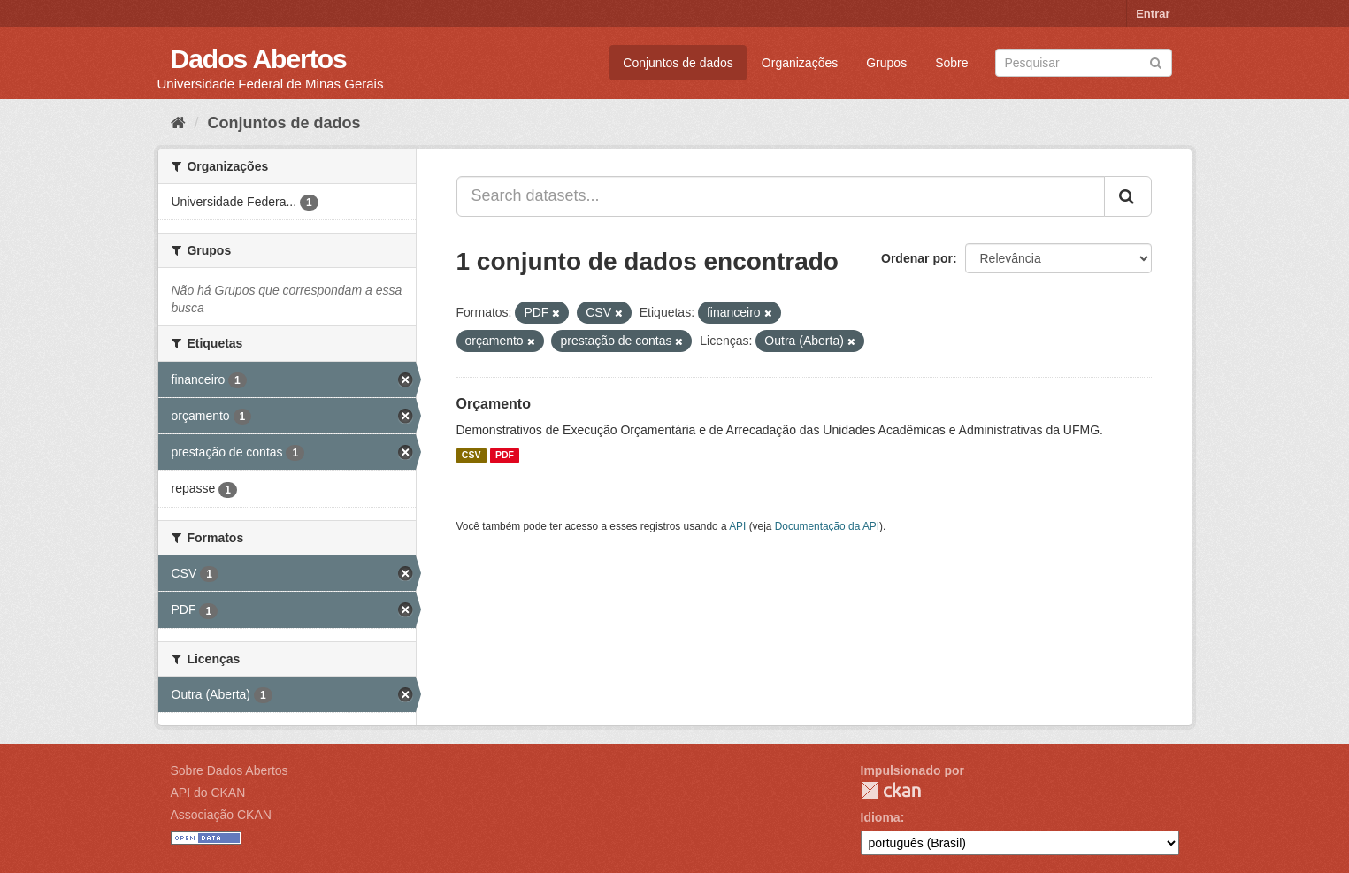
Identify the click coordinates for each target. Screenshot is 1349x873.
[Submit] (1155, 61)
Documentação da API (827, 526)
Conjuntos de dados (678, 63)
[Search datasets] (1083, 63)
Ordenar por (917, 258)
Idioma (881, 817)
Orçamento (493, 403)
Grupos (886, 63)
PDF (504, 455)
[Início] (178, 123)
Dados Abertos (259, 58)
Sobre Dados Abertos (229, 770)
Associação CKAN (221, 815)
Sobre (951, 63)
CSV (471, 455)
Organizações (800, 63)
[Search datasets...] (780, 196)
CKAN (891, 790)
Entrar (1152, 13)
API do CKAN (208, 792)
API (737, 526)
